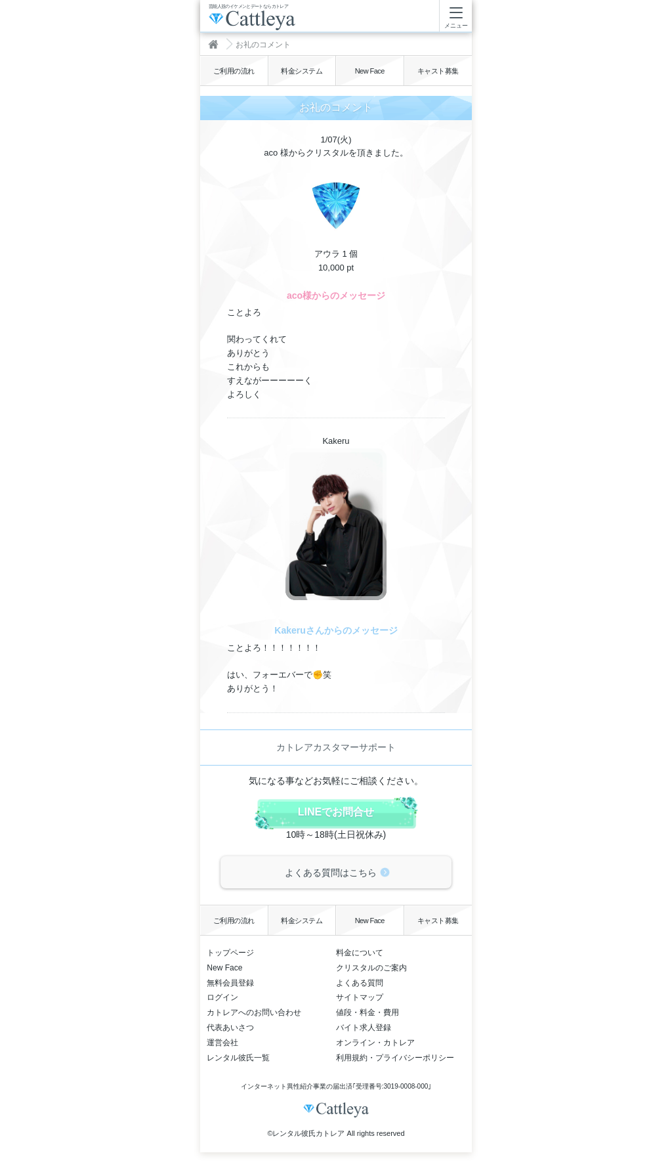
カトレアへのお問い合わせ (254, 1012)
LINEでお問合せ (336, 811)
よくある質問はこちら (331, 872)
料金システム (301, 71)
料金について (359, 952)
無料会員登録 (230, 983)
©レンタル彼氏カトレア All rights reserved (335, 1133)
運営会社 (222, 1042)
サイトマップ (359, 997)
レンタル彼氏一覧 (238, 1057)
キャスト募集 (438, 71)
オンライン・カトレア (375, 1042)
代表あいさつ (230, 1027)
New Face (370, 71)
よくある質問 (359, 983)
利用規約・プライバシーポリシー (395, 1057)
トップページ (230, 952)
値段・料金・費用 (367, 1012)
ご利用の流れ (234, 71)
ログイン (222, 997)
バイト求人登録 (363, 1027)
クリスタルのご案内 (371, 967)
